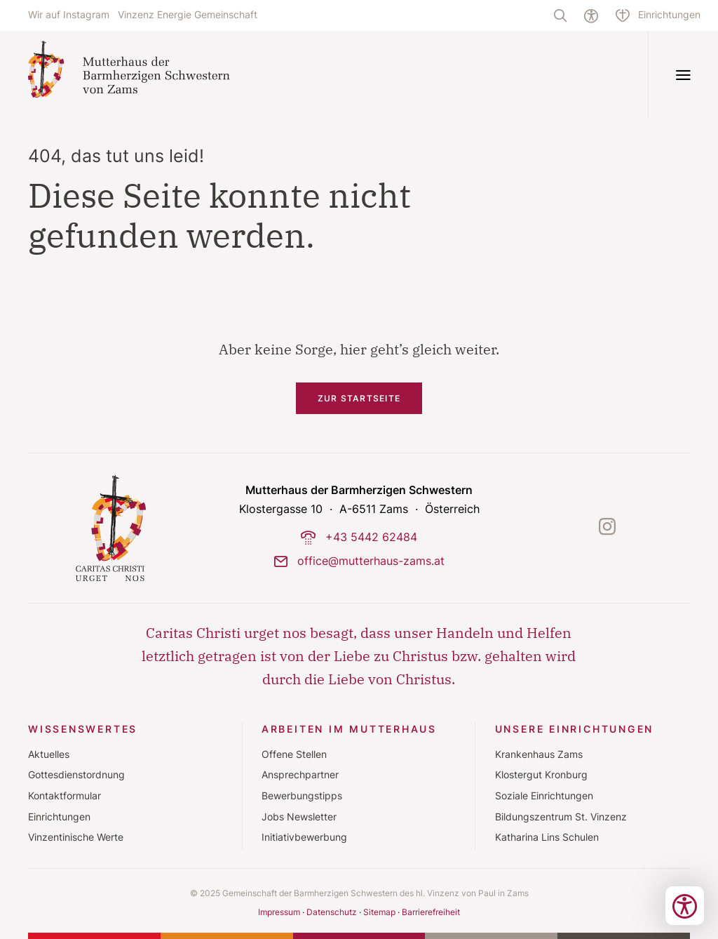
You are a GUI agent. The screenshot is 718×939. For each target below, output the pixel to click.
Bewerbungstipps (302, 795)
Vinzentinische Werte (75, 837)
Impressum (279, 912)
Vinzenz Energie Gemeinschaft (187, 14)
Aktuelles (48, 754)
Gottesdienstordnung (76, 774)
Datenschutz (331, 912)
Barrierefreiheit (431, 912)
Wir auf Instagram (68, 14)
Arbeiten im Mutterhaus (349, 729)
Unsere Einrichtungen (574, 729)
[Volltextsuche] (560, 15)
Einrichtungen (59, 817)
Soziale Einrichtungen (544, 795)
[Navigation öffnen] (683, 75)
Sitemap (379, 912)
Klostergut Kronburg (541, 774)
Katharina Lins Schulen (547, 837)
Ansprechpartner (300, 774)
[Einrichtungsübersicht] (658, 15)
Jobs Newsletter (299, 817)
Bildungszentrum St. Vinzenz (561, 817)
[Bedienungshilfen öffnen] (684, 905)
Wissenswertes (82, 729)
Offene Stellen (294, 754)
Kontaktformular (64, 795)
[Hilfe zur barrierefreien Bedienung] (591, 15)
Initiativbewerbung (304, 837)
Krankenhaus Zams (539, 754)
